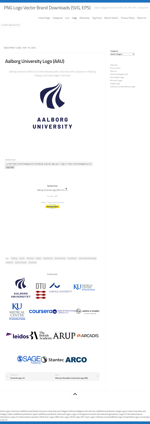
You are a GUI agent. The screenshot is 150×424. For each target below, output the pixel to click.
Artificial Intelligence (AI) (119, 74)
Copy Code (10, 167)
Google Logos (115, 83)
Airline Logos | (5, 411)
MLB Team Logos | (47, 417)
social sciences (20, 262)
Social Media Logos (117, 77)
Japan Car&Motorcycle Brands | (45, 414)
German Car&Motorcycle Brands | (102, 411)
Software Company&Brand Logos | (110, 417)
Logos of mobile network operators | (25, 417)
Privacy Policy (128, 18)
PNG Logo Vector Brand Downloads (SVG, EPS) (47, 7)
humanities (72, 258)
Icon (67, 18)
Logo (74, 18)
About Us (141, 18)
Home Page (44, 18)
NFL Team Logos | (88, 417)
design (38, 258)
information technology (87, 258)
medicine (9, 262)
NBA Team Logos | (62, 417)
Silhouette (85, 18)
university (32, 262)
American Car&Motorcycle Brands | (25, 411)
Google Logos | (122, 411)
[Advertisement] (75, 36)
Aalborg (14, 258)
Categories (57, 18)
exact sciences (60, 258)
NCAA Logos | (75, 417)
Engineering (47, 258)
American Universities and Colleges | (54, 411)
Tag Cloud (97, 18)
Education (9, 48)
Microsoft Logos (116, 80)
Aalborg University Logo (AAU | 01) (50, 190)
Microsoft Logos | (65, 414)
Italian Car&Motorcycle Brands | (20, 414)
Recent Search (111, 18)
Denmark (30, 258)
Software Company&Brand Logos (122, 87)
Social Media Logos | (132, 417)
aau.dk (21, 258)
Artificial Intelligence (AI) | (79, 411)
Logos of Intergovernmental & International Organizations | (95, 414)
